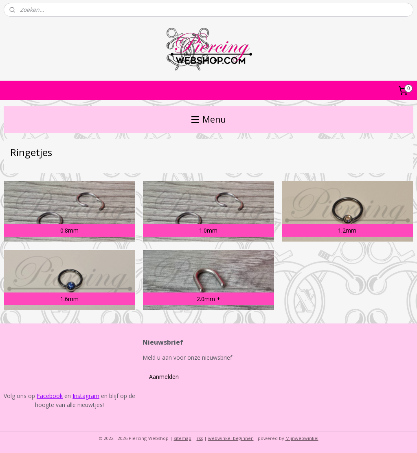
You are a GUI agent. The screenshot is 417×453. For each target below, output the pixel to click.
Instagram (85, 396)
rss (200, 438)
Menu (208, 119)
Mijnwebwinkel (301, 438)
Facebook (50, 396)
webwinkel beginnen (231, 438)
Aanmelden (164, 376)
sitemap (182, 438)
